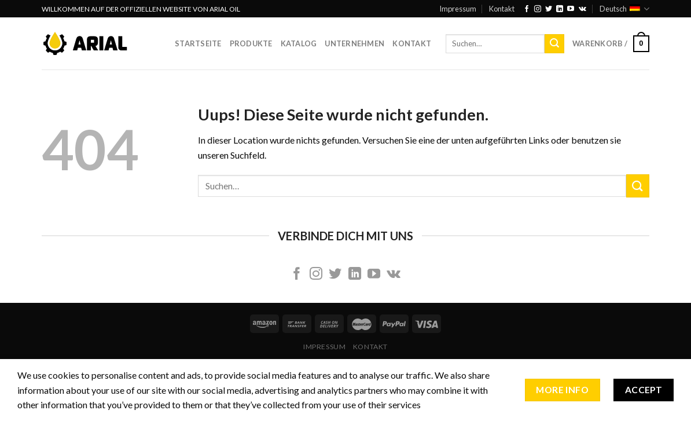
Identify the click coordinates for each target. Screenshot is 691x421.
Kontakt (501, 8)
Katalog (299, 43)
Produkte (251, 43)
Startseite (198, 43)
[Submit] (554, 44)
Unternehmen (354, 43)
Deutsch (624, 8)
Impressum (457, 8)
